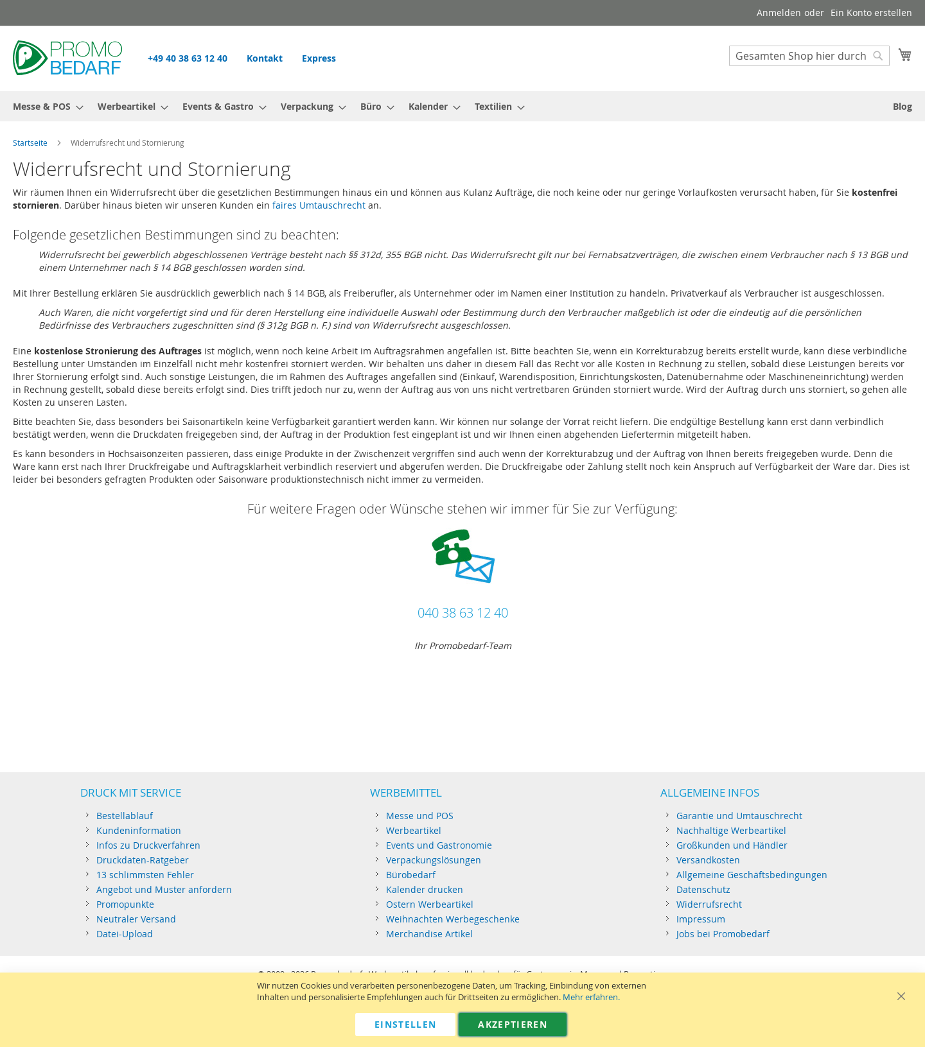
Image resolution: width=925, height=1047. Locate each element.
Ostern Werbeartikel (429, 904)
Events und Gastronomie (439, 845)
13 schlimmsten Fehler (145, 875)
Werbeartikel (413, 830)
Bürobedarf (411, 875)
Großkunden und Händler (732, 845)
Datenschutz (703, 889)
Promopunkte (125, 904)
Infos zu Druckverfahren (148, 845)
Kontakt (265, 58)
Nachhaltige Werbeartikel (731, 830)
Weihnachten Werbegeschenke (453, 919)
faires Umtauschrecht (319, 205)
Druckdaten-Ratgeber (142, 860)
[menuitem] (44, 106)
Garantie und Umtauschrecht (739, 815)
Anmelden (779, 12)
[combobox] (809, 56)
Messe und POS (420, 815)
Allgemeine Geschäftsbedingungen (751, 875)
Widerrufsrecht (709, 904)
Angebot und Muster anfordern (164, 889)
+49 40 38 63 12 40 (187, 58)
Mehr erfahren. (591, 997)
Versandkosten (708, 860)
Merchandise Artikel (429, 934)
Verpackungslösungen (433, 860)
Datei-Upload (124, 934)
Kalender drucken (424, 889)
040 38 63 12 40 (463, 612)
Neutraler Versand (136, 919)
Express (319, 58)
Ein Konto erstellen (871, 12)
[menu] (462, 106)
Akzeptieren (512, 1024)
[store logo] (67, 57)
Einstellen (405, 1024)
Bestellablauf (124, 815)
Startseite (30, 142)
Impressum (700, 919)
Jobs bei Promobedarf (723, 934)
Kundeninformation (138, 830)
